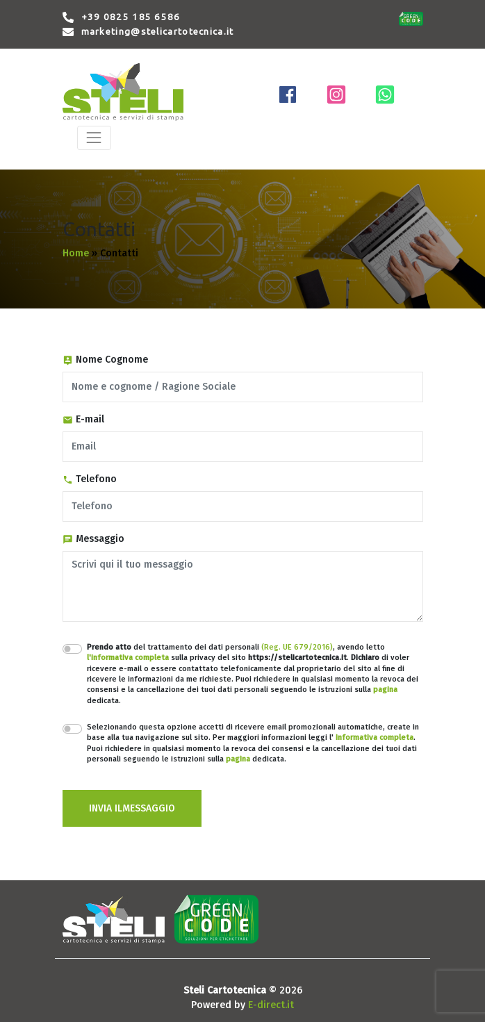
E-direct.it (271, 1005)
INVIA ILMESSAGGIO (132, 808)
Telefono (90, 479)
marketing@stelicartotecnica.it (157, 31)
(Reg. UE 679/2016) (297, 647)
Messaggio (93, 539)
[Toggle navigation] (94, 138)
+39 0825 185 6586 (131, 17)
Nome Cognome (105, 359)
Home (76, 253)
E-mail (83, 419)
